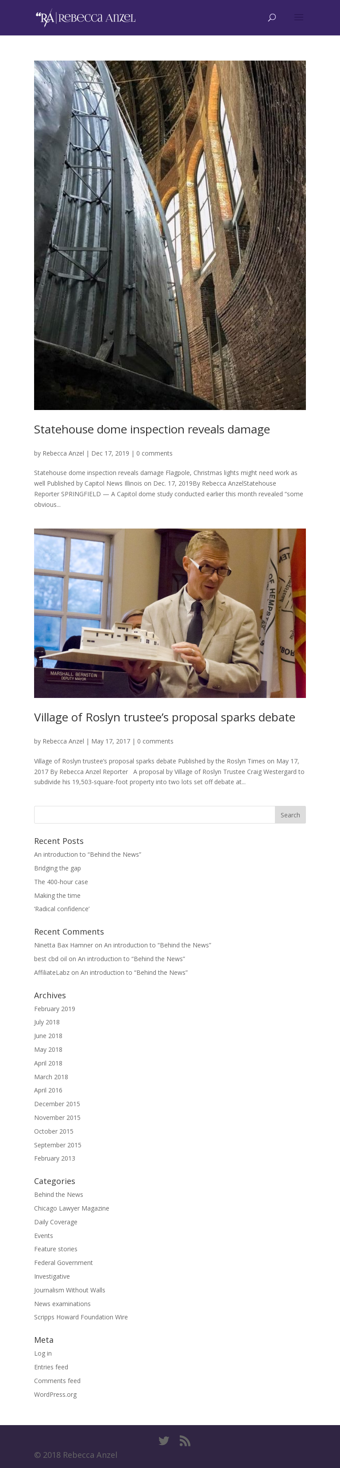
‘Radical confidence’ (61, 909)
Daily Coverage (55, 1222)
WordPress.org (55, 1394)
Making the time (57, 895)
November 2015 (57, 1117)
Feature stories (55, 1249)
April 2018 (48, 1063)
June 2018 (48, 1035)
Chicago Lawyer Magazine (71, 1208)
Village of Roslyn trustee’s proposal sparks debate (164, 717)
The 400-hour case (61, 882)
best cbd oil (50, 958)
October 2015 (53, 1131)
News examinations (62, 1303)
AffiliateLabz (52, 972)
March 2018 (51, 1077)
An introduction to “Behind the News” (87, 854)
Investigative (52, 1276)
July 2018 (47, 1022)
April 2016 (48, 1090)
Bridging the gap (57, 868)
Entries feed (51, 1367)
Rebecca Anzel (63, 453)
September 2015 (57, 1145)
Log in (43, 1353)
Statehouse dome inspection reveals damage (152, 429)
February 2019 (54, 1008)
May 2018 (48, 1049)
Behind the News (58, 1194)
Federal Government (63, 1262)
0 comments (154, 453)
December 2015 (57, 1104)
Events (43, 1235)
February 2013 (54, 1158)
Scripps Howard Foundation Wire (81, 1317)
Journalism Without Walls (69, 1290)
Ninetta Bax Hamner (63, 945)
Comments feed (57, 1380)
